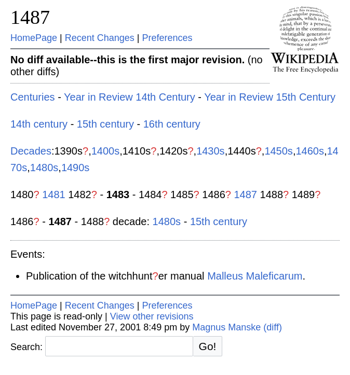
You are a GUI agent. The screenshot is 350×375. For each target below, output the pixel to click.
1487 (30, 17)
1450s (278, 151)
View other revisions (152, 316)
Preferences (167, 38)
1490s (75, 167)
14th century (39, 124)
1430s (210, 151)
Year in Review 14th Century (129, 97)
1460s (309, 151)
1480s (44, 167)
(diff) (272, 327)
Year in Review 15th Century (269, 97)
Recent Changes (99, 38)
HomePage (33, 38)
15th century (105, 124)
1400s (105, 151)
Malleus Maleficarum (254, 276)
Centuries (32, 97)
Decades (30, 151)
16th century (171, 124)
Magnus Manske (226, 327)
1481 (53, 194)
